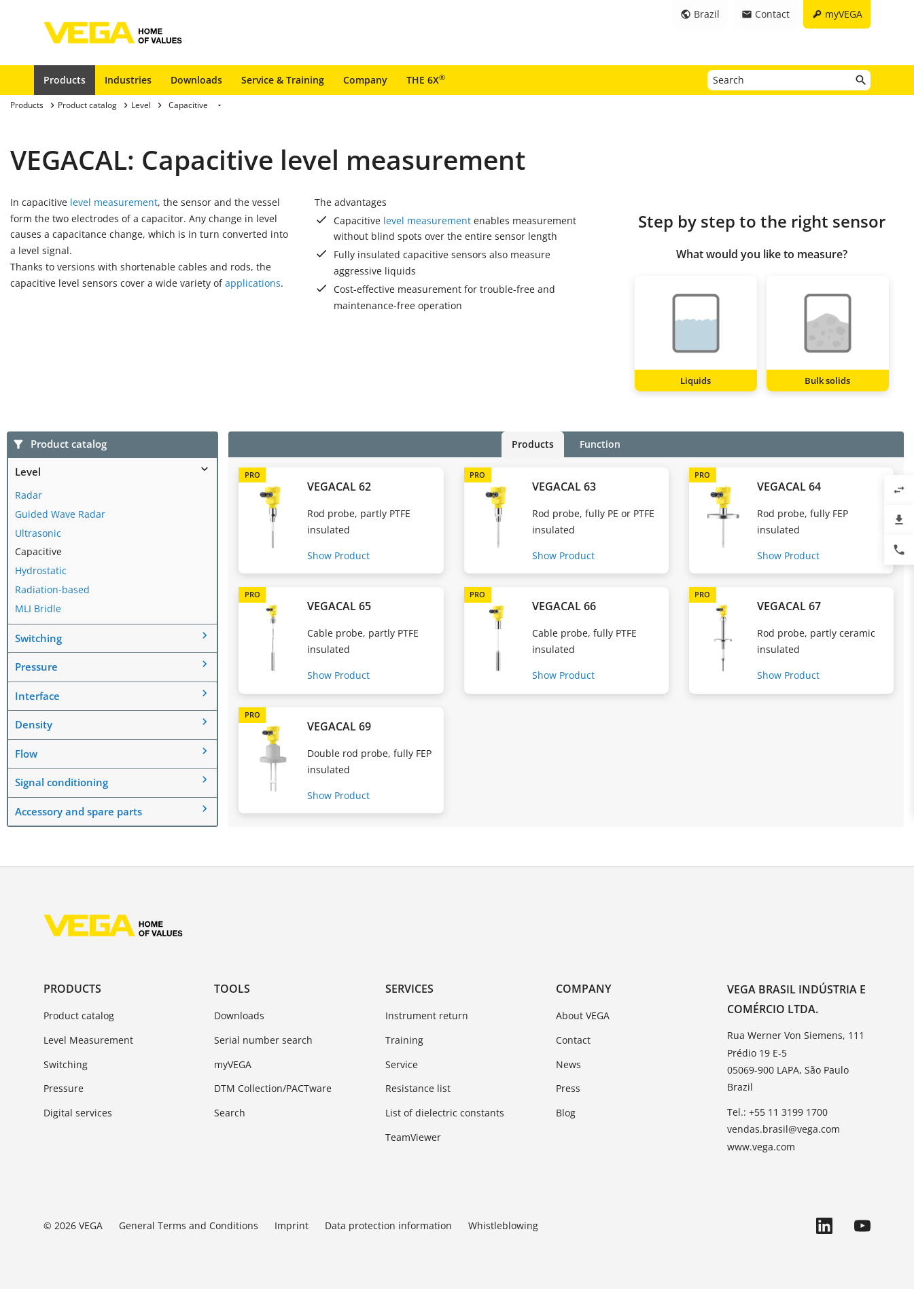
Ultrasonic (38, 533)
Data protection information (388, 1225)
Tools (232, 988)
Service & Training (282, 79)
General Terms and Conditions (188, 1225)
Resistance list (418, 1088)
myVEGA (232, 1064)
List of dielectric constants (444, 1112)
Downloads (196, 79)
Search (229, 1112)
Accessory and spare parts (78, 811)
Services (409, 988)
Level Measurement (88, 1040)
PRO (252, 475)
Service (401, 1064)
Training (404, 1040)
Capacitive (38, 551)
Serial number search (263, 1040)
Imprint (292, 1225)
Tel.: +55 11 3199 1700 (777, 1112)
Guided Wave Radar (60, 514)
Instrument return (426, 1015)
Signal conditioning (61, 782)
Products (64, 79)
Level (28, 471)
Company (365, 79)
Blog (566, 1112)
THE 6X (425, 79)
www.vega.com (761, 1146)
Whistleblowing (503, 1225)
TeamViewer (413, 1137)
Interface (37, 696)
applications (253, 283)
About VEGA (583, 1015)
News (568, 1064)
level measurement (114, 202)
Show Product (338, 555)
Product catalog (78, 1015)
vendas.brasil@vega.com (783, 1129)
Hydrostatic (41, 570)
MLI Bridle (38, 608)
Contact (573, 1040)
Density (33, 724)
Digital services (77, 1112)
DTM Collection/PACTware (273, 1088)
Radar (28, 495)
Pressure (36, 666)
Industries (128, 79)
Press (568, 1088)
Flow (26, 753)
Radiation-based (52, 589)
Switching (38, 638)
